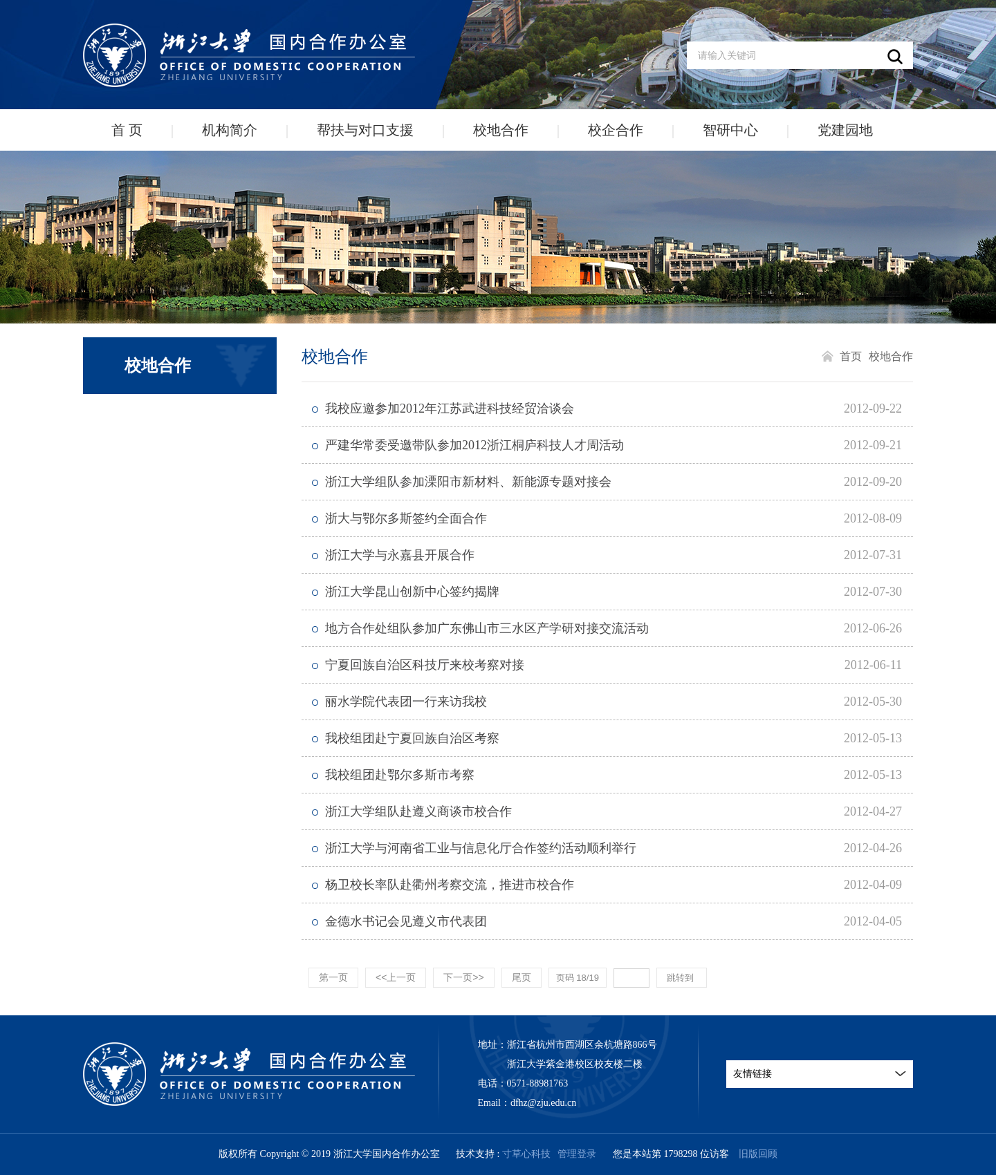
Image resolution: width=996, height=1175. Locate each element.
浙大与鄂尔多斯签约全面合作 (406, 518)
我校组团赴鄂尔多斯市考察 (399, 775)
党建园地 (845, 130)
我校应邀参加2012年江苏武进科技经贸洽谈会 (449, 408)
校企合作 (615, 130)
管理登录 (576, 1154)
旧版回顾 (758, 1154)
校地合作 (500, 130)
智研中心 (730, 130)
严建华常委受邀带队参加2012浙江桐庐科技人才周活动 (474, 445)
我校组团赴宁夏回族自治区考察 (412, 738)
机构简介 (229, 130)
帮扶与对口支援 (365, 130)
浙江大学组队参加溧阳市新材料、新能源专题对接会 (468, 482)
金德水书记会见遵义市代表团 (406, 921)
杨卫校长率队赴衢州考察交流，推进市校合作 (449, 885)
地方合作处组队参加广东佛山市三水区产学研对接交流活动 (487, 628)
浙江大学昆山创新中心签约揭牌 (412, 592)
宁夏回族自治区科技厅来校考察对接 (424, 665)
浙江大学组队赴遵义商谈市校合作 (418, 811)
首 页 (126, 130)
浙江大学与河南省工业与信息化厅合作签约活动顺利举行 (480, 848)
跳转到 (682, 977)
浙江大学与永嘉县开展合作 (399, 555)
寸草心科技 (526, 1154)
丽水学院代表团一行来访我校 (406, 701)
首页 (851, 356)
